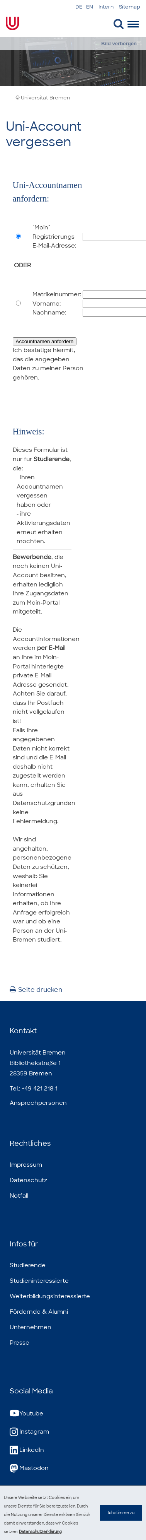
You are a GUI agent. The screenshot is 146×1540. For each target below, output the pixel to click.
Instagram (29, 1432)
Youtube (26, 1414)
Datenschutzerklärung (40, 1531)
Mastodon (29, 1468)
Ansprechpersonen (38, 1103)
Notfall (19, 1196)
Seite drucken (36, 990)
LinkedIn (27, 1450)
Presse (19, 1343)
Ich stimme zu (121, 1520)
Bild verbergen (119, 43)
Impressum (26, 1165)
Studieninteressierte (39, 1281)
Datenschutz (28, 1180)
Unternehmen (30, 1327)
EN (89, 6)
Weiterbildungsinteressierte (50, 1296)
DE (78, 6)
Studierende (28, 1265)
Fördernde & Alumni (39, 1312)
